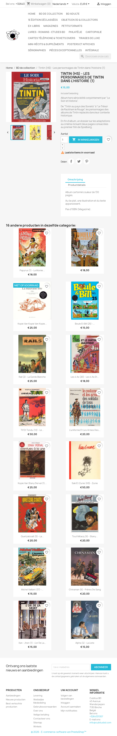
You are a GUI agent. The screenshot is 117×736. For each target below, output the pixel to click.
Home (31, 13)
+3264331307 (96, 716)
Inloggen (65, 702)
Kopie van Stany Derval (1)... (32, 483)
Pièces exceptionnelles (65, 50)
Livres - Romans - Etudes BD (46, 32)
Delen (71, 161)
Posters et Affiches (81, 44)
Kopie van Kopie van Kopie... (32, 323)
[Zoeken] (95, 56)
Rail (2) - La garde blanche (32, 376)
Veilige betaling (41, 714)
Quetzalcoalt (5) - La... (32, 536)
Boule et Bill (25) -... (85, 323)
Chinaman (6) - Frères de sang (85, 589)
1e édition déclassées (43, 19)
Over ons (38, 710)
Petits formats (72, 26)
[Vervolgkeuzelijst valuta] (85, 4)
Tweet (79, 161)
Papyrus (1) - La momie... (32, 270)
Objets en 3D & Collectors (79, 19)
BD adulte (73, 13)
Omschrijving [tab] (75, 179)
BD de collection (51, 13)
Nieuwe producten (15, 699)
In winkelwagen (85, 140)
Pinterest (87, 161)
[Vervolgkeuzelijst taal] (61, 4)
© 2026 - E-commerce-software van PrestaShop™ (58, 732)
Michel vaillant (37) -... (32, 589)
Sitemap (37, 722)
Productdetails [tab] (76, 185)
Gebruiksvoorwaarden (45, 706)
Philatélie (75, 32)
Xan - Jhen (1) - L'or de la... (32, 642)
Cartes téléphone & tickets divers (51, 38)
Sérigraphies (37, 50)
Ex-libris (34, 26)
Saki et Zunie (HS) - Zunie (85, 483)
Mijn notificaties (69, 710)
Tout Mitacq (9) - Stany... (85, 536)
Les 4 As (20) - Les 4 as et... (85, 376)
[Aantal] (64, 139)
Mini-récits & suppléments (46, 44)
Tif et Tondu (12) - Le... (32, 430)
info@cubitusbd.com (100, 722)
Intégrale (92, 50)
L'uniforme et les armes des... (84, 430)
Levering (37, 695)
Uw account (69, 690)
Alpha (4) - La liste (84, 642)
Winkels (37, 726)
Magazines (50, 26)
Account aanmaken (71, 706)
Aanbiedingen (13, 695)
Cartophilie (94, 32)
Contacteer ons (41, 718)
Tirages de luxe (89, 38)
